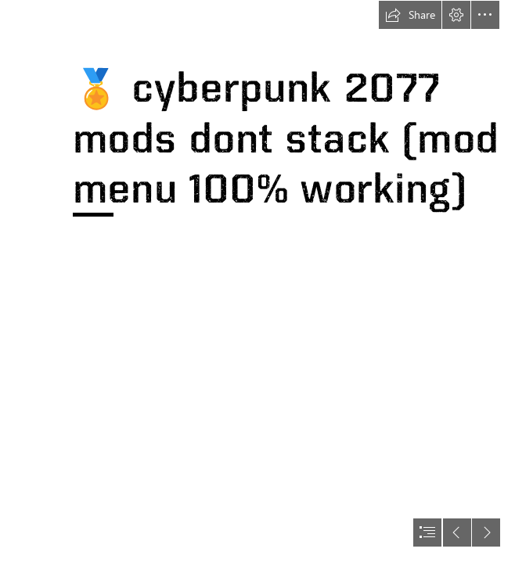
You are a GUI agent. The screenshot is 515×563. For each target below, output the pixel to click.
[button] (410, 15)
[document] (257, 281)
